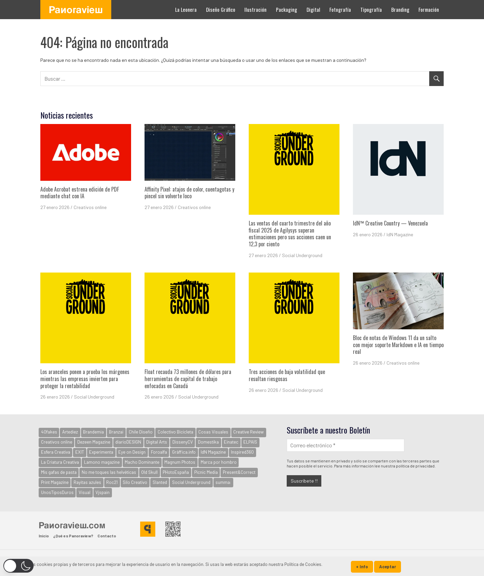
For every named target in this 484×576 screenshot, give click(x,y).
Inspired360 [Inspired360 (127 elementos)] (242, 452)
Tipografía (371, 9)
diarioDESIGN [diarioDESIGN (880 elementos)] (128, 442)
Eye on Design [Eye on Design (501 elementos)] (132, 452)
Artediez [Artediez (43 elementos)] (70, 432)
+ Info (362, 566)
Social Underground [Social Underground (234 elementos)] (191, 482)
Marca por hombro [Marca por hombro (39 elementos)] (219, 462)
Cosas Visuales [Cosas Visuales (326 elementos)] (213, 432)
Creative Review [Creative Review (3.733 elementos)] (248, 432)
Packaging (286, 9)
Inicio (44, 535)
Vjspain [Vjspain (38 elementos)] (102, 492)
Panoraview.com (72, 525)
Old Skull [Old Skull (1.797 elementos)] (149, 472)
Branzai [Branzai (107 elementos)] (116, 432)
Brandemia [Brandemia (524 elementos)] (93, 432)
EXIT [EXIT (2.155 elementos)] (79, 452)
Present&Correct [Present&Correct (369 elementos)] (239, 472)
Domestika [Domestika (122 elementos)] (208, 442)
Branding (400, 9)
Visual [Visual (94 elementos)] (84, 492)
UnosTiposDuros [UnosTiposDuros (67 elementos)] (57, 492)
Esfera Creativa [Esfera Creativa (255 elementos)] (55, 452)
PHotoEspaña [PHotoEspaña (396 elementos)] (176, 472)
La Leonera (186, 9)
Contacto (106, 535)
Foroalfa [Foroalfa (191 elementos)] (159, 452)
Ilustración (255, 9)
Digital (313, 9)
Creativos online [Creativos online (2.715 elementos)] (56, 442)
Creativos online (90, 207)
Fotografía (340, 9)
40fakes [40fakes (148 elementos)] (49, 432)
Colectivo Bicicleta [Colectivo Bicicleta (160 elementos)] (175, 432)
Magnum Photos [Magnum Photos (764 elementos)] (179, 462)
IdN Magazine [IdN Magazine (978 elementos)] (213, 452)
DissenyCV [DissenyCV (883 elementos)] (182, 442)
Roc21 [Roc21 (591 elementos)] (112, 482)
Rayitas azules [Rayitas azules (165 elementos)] (87, 482)
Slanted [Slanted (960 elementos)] (160, 482)
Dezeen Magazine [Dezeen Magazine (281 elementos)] (93, 442)
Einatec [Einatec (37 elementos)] (231, 442)
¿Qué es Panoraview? (73, 535)
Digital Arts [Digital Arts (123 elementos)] (156, 442)
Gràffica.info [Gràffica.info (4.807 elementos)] (184, 452)
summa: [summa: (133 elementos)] (223, 482)
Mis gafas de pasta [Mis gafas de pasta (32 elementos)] (59, 472)
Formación (428, 9)
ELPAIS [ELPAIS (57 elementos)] (250, 442)
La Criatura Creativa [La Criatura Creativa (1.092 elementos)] (60, 462)
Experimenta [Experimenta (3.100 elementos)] (101, 452)
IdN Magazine (400, 234)
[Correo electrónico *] (345, 445)
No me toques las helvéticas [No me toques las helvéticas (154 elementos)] (109, 472)
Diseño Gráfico (220, 9)
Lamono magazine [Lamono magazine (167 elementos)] (102, 462)
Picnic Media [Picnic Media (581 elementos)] (206, 472)
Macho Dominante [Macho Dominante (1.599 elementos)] (142, 462)
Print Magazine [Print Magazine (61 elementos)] (55, 482)
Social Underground (302, 255)
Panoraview (76, 9)
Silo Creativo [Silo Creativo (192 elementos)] (135, 482)
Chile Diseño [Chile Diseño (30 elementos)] (141, 432)
